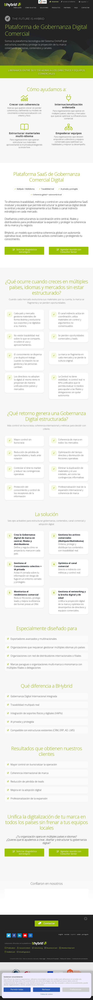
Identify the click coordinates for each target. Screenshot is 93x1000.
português (85, 934)
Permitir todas (17, 989)
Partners (67, 8)
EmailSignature (23, 952)
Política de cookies (47, 994)
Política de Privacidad (53, 959)
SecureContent (23, 948)
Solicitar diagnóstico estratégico (24, 250)
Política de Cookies (65, 959)
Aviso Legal (42, 959)
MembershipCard (66, 948)
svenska (66, 934)
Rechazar (46, 989)
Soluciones (44, 8)
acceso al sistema (68, 2)
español (83, 2)
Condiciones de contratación (80, 959)
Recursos (54, 2)
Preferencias (75, 989)
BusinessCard (50, 948)
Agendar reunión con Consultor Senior (68, 250)
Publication (10, 948)
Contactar (85, 8)
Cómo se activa (30, 8)
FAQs (76, 8)
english (60, 934)
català (79, 934)
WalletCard (10, 952)
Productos (56, 8)
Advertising (37, 948)
